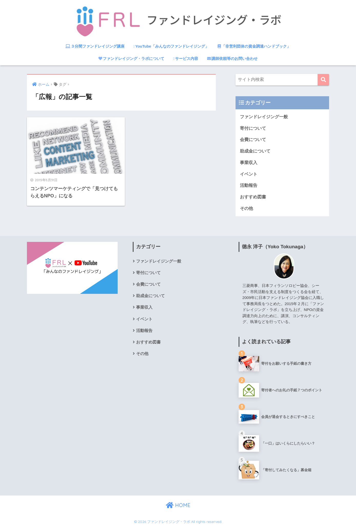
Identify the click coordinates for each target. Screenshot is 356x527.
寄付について (253, 128)
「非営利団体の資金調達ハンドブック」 (254, 46)
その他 (246, 208)
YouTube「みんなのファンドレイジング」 (171, 46)
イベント (248, 174)
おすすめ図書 (253, 197)
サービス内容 (185, 58)
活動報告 (248, 185)
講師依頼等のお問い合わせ (232, 58)
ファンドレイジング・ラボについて (131, 58)
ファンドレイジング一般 (264, 116)
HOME (178, 505)
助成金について (255, 151)
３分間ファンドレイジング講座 (95, 46)
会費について (253, 139)
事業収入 (248, 162)
